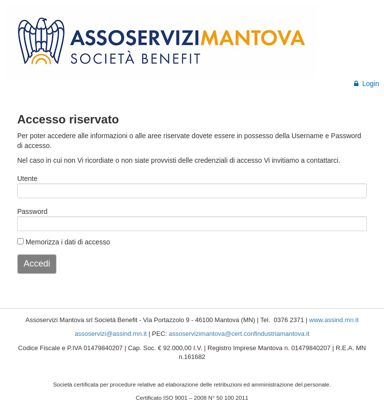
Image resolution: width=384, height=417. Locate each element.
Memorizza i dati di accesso (63, 242)
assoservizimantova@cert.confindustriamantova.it (239, 333)
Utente (27, 178)
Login (366, 84)
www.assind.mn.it (333, 320)
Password (32, 211)
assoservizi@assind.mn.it (111, 333)
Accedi (37, 263)
